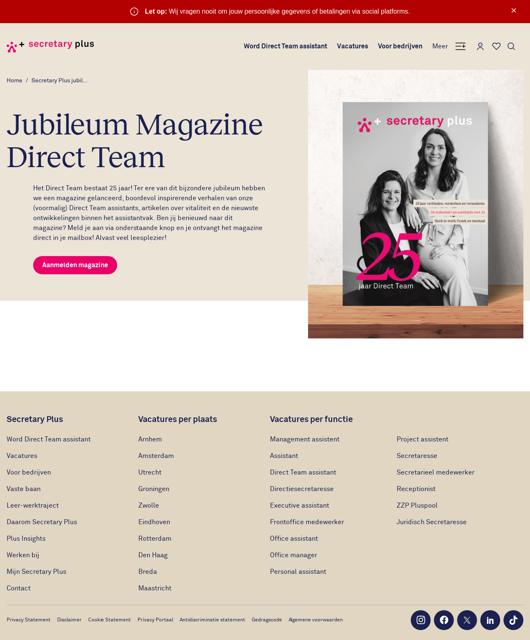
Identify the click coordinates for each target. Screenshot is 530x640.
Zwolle (148, 505)
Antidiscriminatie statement (212, 620)
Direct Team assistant (303, 472)
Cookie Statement (109, 620)
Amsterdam (156, 456)
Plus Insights (26, 538)
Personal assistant (298, 571)
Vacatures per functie (311, 419)
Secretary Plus (35, 419)
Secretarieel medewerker (436, 472)
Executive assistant (299, 505)
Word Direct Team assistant (286, 46)
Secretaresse (417, 456)
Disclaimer (69, 620)
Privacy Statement (29, 620)
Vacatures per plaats (177, 419)
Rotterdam (154, 538)
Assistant (284, 456)
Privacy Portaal (155, 620)
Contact (19, 588)
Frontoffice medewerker (307, 522)
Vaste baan (24, 489)
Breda (147, 571)
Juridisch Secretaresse (432, 522)
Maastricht (154, 588)
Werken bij (23, 555)
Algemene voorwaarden (316, 620)
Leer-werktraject (33, 505)
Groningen (153, 489)
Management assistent (305, 439)
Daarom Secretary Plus (42, 522)
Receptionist (417, 489)
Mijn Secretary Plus (36, 571)
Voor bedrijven (400, 46)
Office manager (293, 555)
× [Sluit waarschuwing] (514, 10)
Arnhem (150, 439)
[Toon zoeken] (511, 46)
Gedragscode (267, 620)
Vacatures (352, 46)
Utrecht (149, 472)
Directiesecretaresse (302, 489)
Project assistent (422, 439)
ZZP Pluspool (417, 505)
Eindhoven (154, 522)
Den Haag (153, 555)
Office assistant (294, 538)
